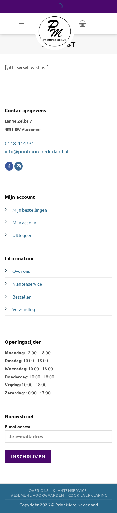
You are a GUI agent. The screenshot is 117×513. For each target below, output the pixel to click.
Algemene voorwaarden (37, 495)
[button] (21, 23)
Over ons (21, 271)
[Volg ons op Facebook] (9, 166)
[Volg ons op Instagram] (18, 166)
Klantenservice (27, 284)
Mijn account (25, 222)
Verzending (23, 309)
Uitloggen (22, 235)
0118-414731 (19, 143)
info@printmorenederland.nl (36, 151)
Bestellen (22, 296)
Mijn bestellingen (29, 210)
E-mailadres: (58, 433)
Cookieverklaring (88, 495)
